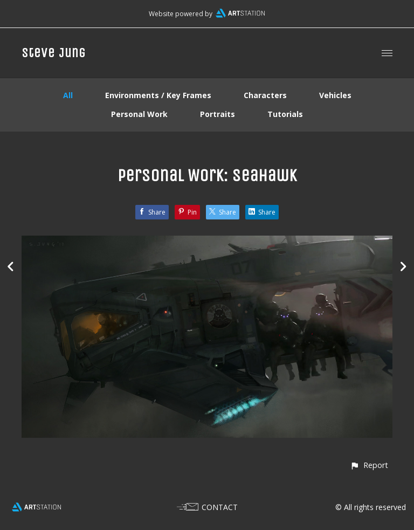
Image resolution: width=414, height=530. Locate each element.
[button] (369, 465)
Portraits (217, 114)
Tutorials (285, 114)
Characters (265, 95)
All (68, 95)
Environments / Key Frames (158, 95)
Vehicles (335, 95)
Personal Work (139, 114)
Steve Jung (54, 52)
